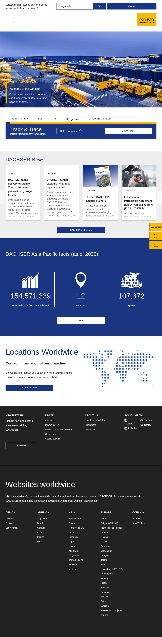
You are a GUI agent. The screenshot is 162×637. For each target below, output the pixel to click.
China (72, 523)
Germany (105, 546)
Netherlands (107, 573)
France (104, 541)
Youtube (146, 420)
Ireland (104, 560)
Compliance (51, 434)
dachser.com (91, 500)
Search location (29, 387)
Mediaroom (90, 425)
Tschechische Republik (112, 528)
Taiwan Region (76, 560)
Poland (104, 583)
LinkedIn (131, 428)
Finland (104, 537)
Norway (104, 578)
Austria (104, 518)
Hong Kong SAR (77, 528)
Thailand (73, 564)
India (71, 532)
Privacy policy (52, 425)
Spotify (145, 425)
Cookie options (52, 438)
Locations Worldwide (95, 420)
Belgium (105, 523)
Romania (105, 592)
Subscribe (21, 445)
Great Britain (107, 550)
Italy (103, 564)
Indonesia (74, 537)
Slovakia (105, 596)
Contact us (90, 429)
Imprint (48, 420)
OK (99, 6)
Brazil (40, 523)
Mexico (40, 537)
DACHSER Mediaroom (81, 230)
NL (116, 523)
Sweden (105, 606)
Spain (103, 601)
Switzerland (106, 610)
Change (132, 6)
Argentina (42, 518)
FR (111, 523)
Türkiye (104, 615)
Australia (136, 518)
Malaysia (73, 550)
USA (39, 541)
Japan (72, 541)
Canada (41, 528)
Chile (39, 532)
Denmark (105, 532)
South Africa (12, 528)
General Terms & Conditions (59, 429)
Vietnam (73, 569)
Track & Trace (19, 118)
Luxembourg (107, 569)
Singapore (74, 555)
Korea (72, 546)
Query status (128, 131)
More (81, 320)
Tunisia (9, 523)
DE (120, 569)
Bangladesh (75, 518)
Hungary (105, 555)
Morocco (10, 518)
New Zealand (139, 523)
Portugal (105, 587)
